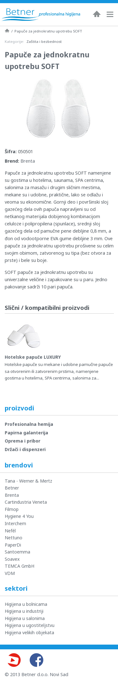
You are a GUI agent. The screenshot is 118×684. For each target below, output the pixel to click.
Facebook (36, 660)
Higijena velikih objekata (29, 632)
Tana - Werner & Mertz (28, 481)
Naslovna (97, 14)
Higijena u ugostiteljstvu (29, 625)
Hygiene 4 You (19, 516)
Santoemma (17, 552)
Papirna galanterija (26, 433)
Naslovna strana (7, 30)
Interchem (15, 523)
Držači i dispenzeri (25, 449)
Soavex (12, 559)
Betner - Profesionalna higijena (41, 14)
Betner (12, 488)
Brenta (27, 161)
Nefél (10, 531)
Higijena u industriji (24, 611)
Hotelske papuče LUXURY (33, 357)
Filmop (12, 509)
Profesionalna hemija (29, 424)
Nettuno (13, 538)
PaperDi (13, 545)
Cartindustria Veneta (26, 502)
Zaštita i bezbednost (44, 41)
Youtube (13, 660)
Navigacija (111, 14)
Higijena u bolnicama (26, 604)
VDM (10, 573)
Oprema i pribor (22, 441)
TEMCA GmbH (19, 566)
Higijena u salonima (25, 618)
